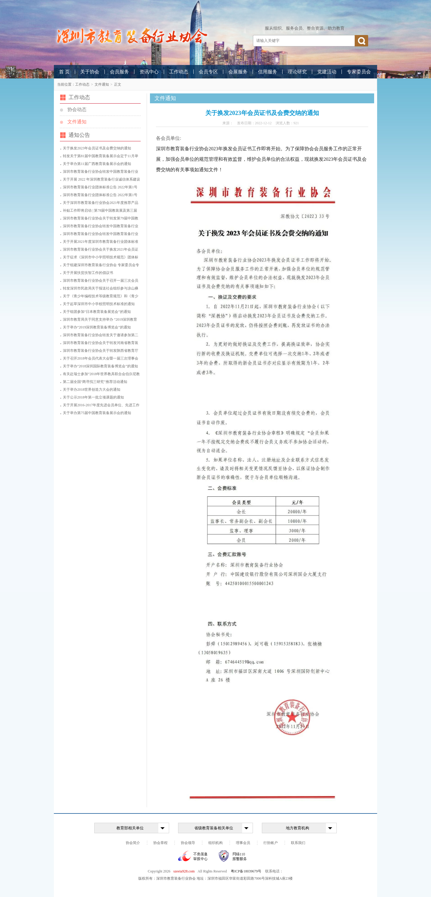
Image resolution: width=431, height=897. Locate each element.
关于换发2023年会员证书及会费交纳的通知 (97, 148)
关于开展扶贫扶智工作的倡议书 (88, 273)
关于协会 (89, 71)
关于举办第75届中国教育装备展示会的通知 (97, 413)
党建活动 (326, 71)
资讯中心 (149, 71)
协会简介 (133, 843)
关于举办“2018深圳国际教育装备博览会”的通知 (100, 366)
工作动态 (178, 71)
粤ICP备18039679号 (246, 871)
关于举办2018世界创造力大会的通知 (91, 389)
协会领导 (188, 843)
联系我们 (298, 843)
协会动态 (76, 109)
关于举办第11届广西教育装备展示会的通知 (97, 164)
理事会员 (243, 843)
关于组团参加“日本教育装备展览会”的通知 (97, 312)
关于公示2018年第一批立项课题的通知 (93, 397)
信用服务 (267, 71)
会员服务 (119, 71)
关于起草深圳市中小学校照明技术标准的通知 (99, 304)
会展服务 (238, 71)
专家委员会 (359, 71)
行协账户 (270, 843)
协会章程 (160, 843)
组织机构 (215, 843)
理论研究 (297, 71)
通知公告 (79, 135)
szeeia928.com (184, 871)
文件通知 (102, 84)
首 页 (64, 71)
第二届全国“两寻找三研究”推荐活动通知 (95, 382)
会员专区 (208, 71)
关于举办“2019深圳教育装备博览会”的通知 (97, 327)
